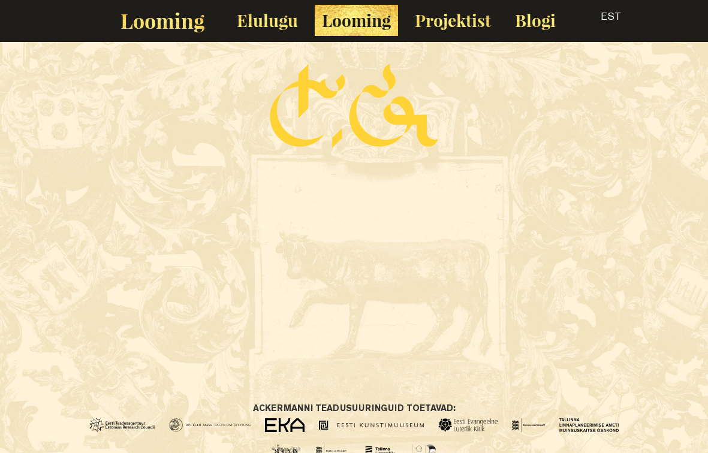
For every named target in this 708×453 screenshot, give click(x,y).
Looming (162, 20)
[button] (600, 20)
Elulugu (267, 20)
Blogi (535, 20)
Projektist (453, 20)
